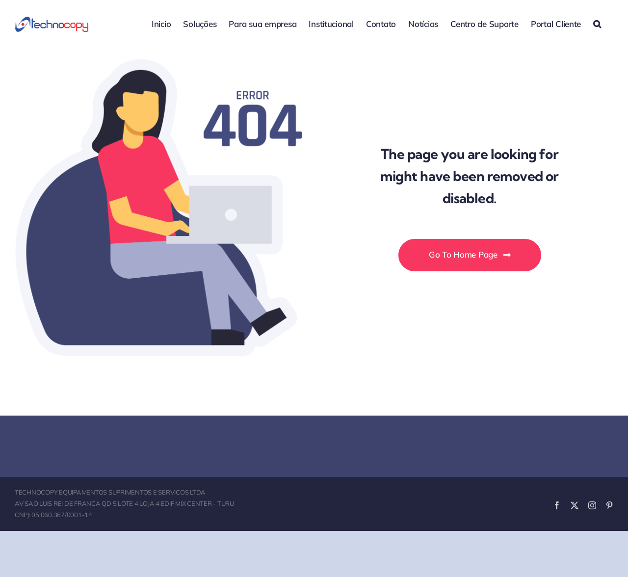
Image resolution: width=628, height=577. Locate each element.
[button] (597, 23)
